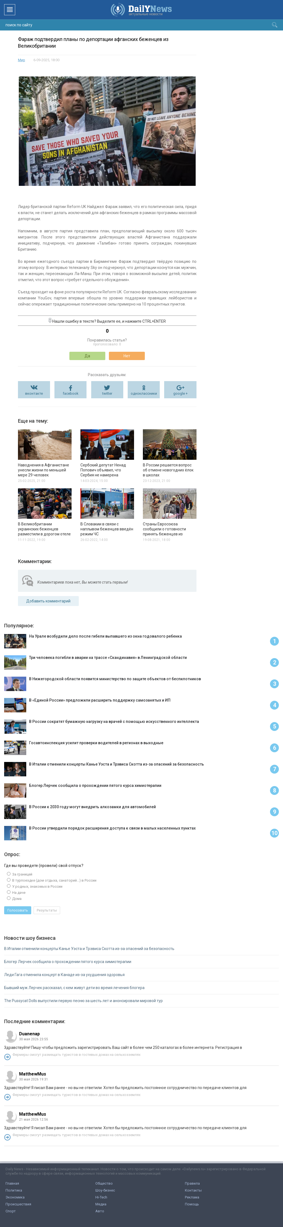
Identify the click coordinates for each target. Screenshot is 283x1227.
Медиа (100, 1204)
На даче (18, 892)
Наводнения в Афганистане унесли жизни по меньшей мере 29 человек (43, 470)
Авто (99, 1211)
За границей (21, 874)
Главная (12, 1183)
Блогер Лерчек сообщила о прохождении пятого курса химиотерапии (67, 961)
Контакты (193, 1190)
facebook (70, 393)
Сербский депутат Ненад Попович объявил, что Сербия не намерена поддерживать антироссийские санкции (103, 475)
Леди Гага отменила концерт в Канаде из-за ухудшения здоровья (64, 974)
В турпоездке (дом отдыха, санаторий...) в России (53, 880)
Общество (104, 1183)
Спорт (11, 1211)
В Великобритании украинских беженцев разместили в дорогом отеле (44, 529)
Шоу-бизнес (105, 1190)
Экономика (15, 1197)
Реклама (192, 1197)
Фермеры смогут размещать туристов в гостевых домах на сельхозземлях (76, 1055)
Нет (127, 356)
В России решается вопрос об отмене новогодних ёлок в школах (168, 470)
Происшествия (18, 1204)
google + (180, 393)
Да (87, 356)
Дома (16, 899)
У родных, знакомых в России (36, 886)
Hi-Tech (101, 1197)
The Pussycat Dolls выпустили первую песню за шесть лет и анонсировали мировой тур (83, 1000)
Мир (21, 60)
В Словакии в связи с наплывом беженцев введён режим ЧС (106, 529)
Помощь (192, 1204)
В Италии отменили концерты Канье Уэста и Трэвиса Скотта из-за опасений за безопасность (89, 948)
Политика (14, 1190)
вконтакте (34, 393)
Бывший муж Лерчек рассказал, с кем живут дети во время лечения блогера (74, 987)
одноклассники (144, 393)
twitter (107, 393)
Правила (192, 1183)
